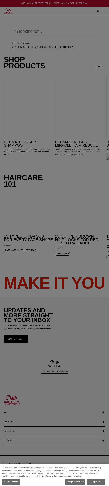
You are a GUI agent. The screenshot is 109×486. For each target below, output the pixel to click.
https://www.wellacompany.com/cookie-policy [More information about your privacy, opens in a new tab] (61, 478)
